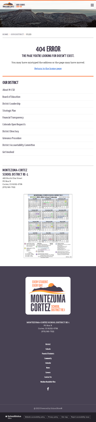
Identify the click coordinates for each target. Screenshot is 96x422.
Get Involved (8, 152)
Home (5, 34)
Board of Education (11, 96)
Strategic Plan (9, 110)
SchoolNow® (56, 408)
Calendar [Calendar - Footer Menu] (48, 363)
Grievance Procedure (11, 138)
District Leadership (11, 103)
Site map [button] (64, 417)
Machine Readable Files (48, 382)
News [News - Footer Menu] (48, 368)
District (48, 344)
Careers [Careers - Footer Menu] (48, 373)
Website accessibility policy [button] (35, 417)
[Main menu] (92, 5)
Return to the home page (48, 68)
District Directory (10, 131)
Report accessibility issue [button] (80, 417)
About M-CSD (8, 90)
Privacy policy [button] (53, 417)
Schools (48, 349)
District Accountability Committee (18, 145)
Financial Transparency (13, 117)
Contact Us (48, 377)
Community (48, 358)
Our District (17, 34)
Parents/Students (48, 354)
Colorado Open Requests (14, 124)
